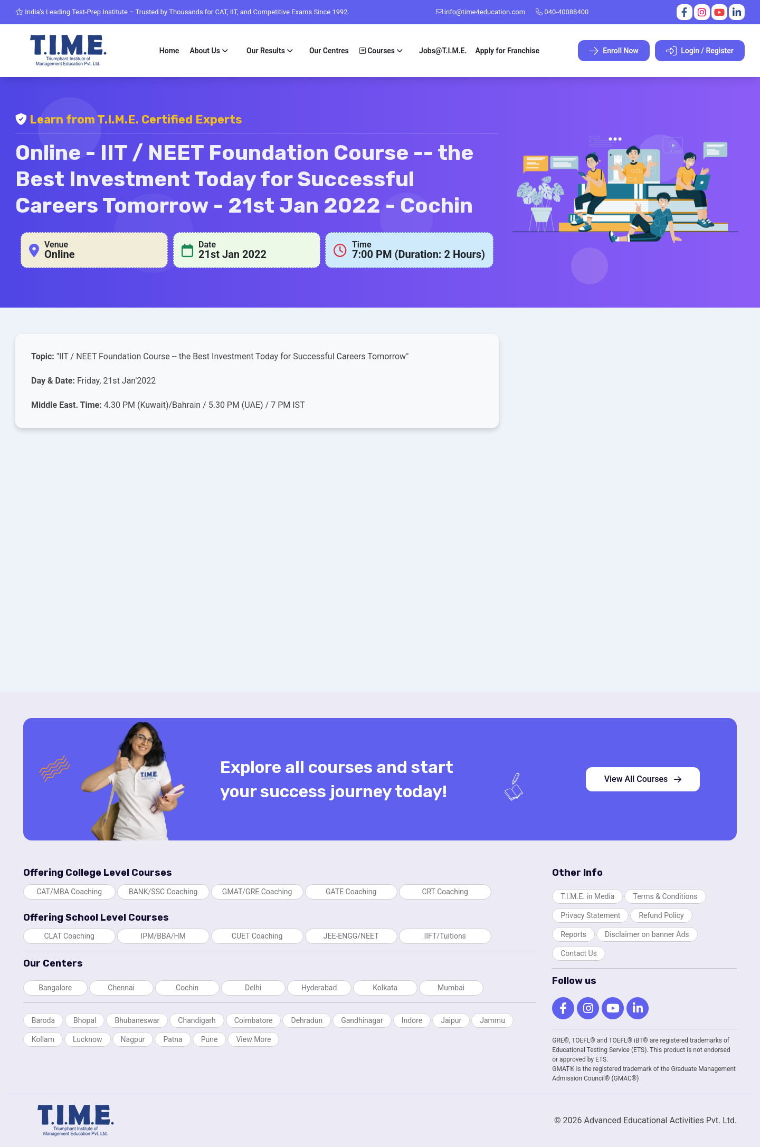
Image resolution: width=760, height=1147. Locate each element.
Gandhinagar (362, 1020)
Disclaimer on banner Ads (647, 934)
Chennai (121, 987)
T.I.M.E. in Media (587, 896)
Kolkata (385, 987)
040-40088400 (562, 12)
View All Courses (643, 779)
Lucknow (87, 1039)
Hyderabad (319, 987)
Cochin (187, 987)
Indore (412, 1020)
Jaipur (451, 1020)
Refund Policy (661, 915)
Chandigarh (196, 1020)
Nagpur (133, 1039)
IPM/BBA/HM (163, 936)
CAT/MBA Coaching (69, 891)
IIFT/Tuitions (445, 936)
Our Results (265, 50)
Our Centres (329, 50)
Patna (172, 1039)
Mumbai (451, 987)
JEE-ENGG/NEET (351, 936)
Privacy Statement (590, 915)
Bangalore (55, 987)
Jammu (492, 1020)
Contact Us (578, 953)
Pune (209, 1039)
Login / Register (700, 51)
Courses (377, 50)
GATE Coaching (351, 891)
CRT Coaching (445, 891)
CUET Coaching (257, 936)
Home (169, 50)
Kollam (43, 1039)
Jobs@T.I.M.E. (443, 50)
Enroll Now (614, 51)
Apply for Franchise (507, 50)
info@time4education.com (481, 12)
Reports (573, 934)
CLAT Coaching (69, 936)
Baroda (43, 1020)
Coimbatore (253, 1020)
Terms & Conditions (665, 896)
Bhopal (84, 1020)
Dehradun (306, 1020)
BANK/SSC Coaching (163, 891)
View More (253, 1039)
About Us (204, 50)
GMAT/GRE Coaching (257, 891)
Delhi (253, 987)
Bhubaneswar (137, 1020)
